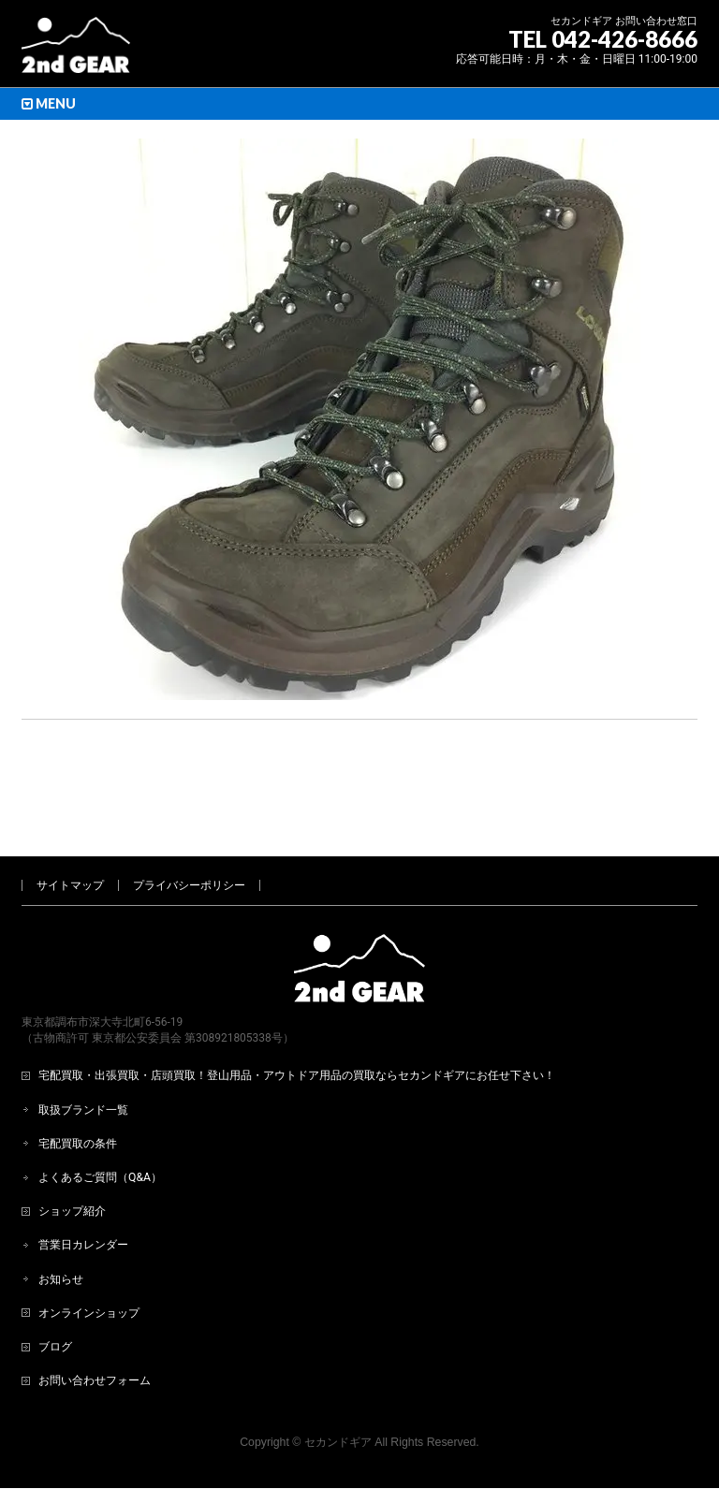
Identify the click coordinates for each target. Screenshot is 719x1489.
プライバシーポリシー (189, 823)
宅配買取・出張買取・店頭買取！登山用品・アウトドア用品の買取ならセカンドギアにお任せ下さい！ (296, 1013)
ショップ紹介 (72, 1149)
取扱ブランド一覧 (83, 1048)
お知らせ (60, 1217)
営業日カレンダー (83, 1183)
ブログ (55, 1285)
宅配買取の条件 (77, 1081)
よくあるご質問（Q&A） (100, 1115)
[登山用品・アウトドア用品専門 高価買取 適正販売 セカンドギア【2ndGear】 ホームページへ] (76, 52)
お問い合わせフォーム (94, 1318)
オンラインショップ (88, 1251)
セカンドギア (338, 1380)
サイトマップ (70, 823)
